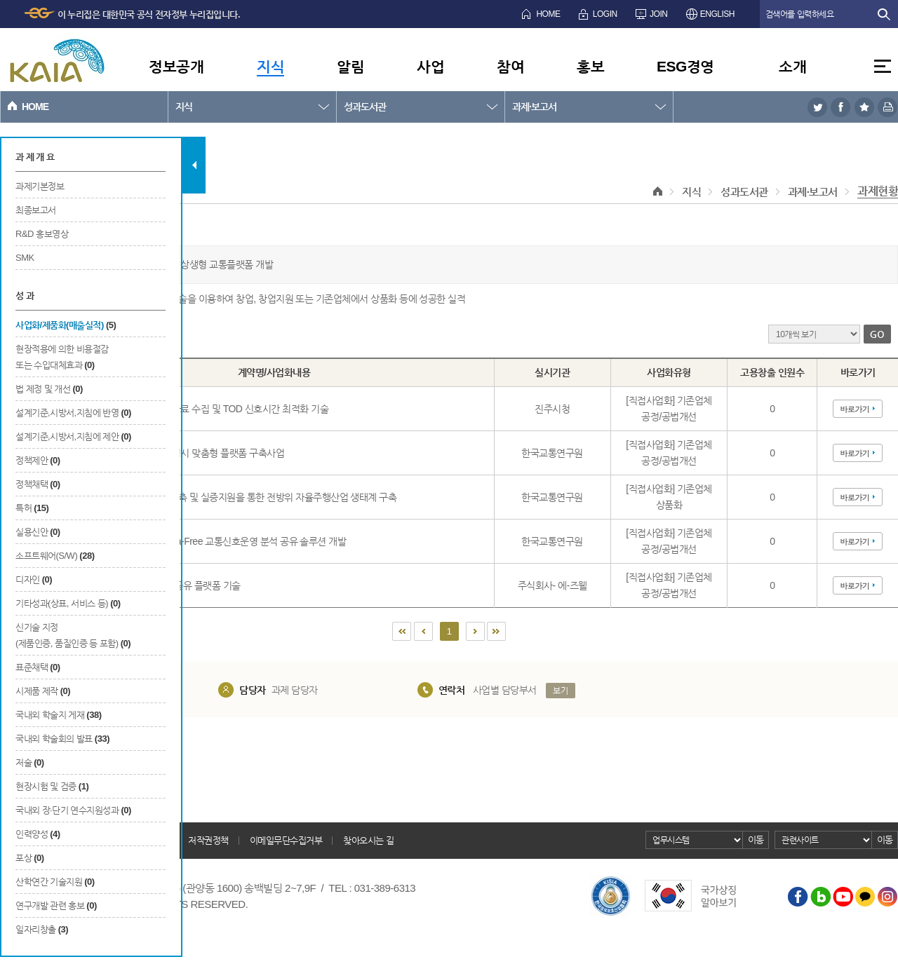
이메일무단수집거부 (286, 840)
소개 (792, 66)
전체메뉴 (882, 66)
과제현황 (877, 191)
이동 (756, 839)
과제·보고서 (534, 106)
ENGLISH (717, 14)
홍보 (590, 66)
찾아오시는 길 (368, 840)
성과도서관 (365, 106)
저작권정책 (208, 840)
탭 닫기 (194, 165)
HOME (548, 14)
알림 (350, 66)
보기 (560, 690)
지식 (270, 66)
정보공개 (176, 66)
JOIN (658, 14)
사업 (430, 66)
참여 (510, 66)
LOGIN (605, 14)
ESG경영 (685, 66)
